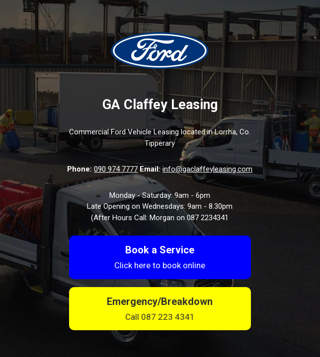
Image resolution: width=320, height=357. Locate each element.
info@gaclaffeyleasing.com (207, 169)
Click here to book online (159, 265)
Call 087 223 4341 (160, 317)
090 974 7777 (116, 169)
